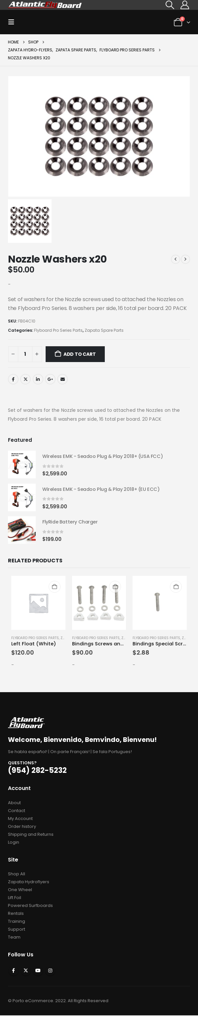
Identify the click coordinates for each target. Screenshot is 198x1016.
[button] (170, 5)
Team (14, 938)
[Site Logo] (45, 5)
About (14, 803)
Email (62, 379)
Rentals (16, 914)
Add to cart (79, 354)
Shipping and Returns (31, 835)
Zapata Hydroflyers (28, 882)
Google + (50, 379)
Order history (22, 827)
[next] (185, 259)
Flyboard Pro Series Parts (58, 330)
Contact (16, 811)
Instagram (50, 971)
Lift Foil (14, 898)
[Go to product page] (22, 465)
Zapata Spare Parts (104, 330)
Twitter (25, 379)
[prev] (175, 259)
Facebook (13, 379)
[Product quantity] (25, 354)
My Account (20, 819)
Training (16, 922)
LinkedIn (38, 379)
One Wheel (20, 890)
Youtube (38, 971)
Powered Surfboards (30, 906)
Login (13, 843)
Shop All (16, 874)
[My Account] (185, 5)
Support (16, 930)
